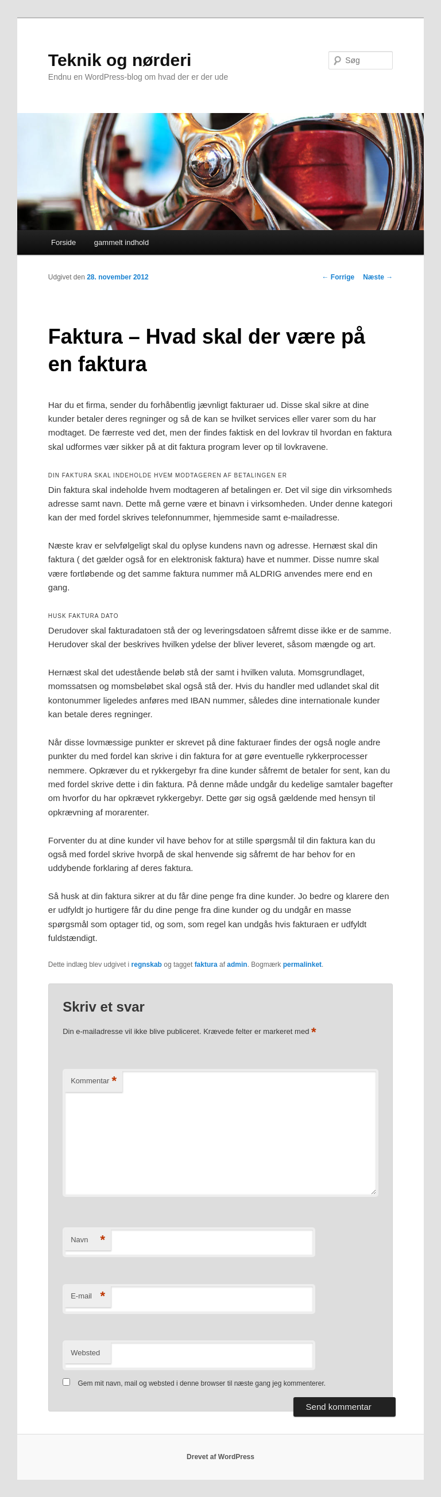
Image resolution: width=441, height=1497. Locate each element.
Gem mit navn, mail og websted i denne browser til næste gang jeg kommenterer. (202, 1383)
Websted (85, 1352)
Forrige (338, 277)
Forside (63, 242)
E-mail (88, 1296)
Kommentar (94, 1081)
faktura (206, 965)
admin (237, 965)
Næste (378, 277)
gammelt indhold (121, 242)
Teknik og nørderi (119, 59)
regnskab (146, 965)
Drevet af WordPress (220, 1457)
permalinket (302, 965)
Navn (88, 1240)
